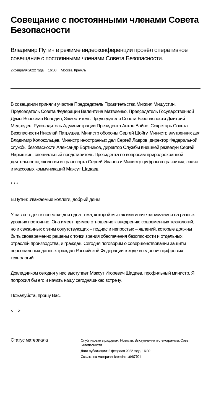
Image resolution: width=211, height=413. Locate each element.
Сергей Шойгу (133, 133)
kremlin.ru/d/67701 (127, 357)
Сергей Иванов (103, 161)
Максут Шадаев (82, 169)
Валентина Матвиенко (104, 111)
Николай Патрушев (59, 133)
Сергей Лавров (132, 140)
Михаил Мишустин (155, 104)
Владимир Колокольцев (35, 140)
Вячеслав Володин (42, 118)
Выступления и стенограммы (156, 340)
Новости (126, 340)
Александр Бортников (78, 147)
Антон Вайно (135, 125)
